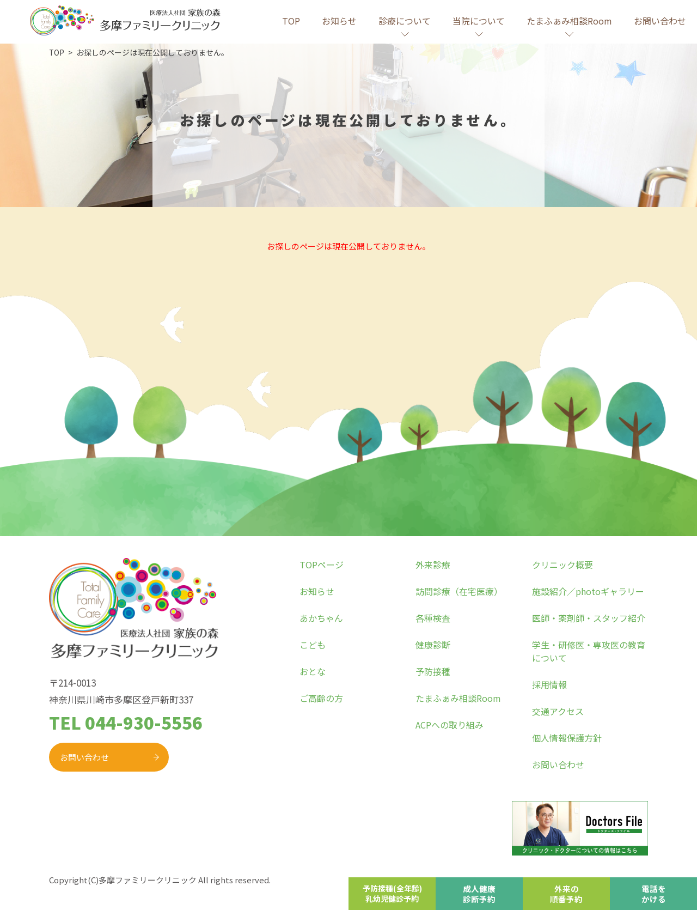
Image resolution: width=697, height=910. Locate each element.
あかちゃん (321, 617)
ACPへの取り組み (449, 724)
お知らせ (339, 20)
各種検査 (432, 617)
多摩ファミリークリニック (148, 879)
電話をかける (653, 893)
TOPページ (321, 564)
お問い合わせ (660, 20)
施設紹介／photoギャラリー (588, 591)
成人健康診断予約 (479, 893)
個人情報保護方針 (567, 737)
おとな (312, 671)
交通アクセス (558, 711)
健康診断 (432, 644)
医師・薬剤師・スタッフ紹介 (588, 617)
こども (312, 644)
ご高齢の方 (321, 698)
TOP (291, 20)
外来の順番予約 (566, 893)
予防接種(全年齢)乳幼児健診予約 (392, 893)
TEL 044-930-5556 (126, 722)
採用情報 (549, 684)
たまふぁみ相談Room (458, 698)
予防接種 (432, 671)
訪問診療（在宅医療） (459, 591)
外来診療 (432, 564)
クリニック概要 (562, 564)
